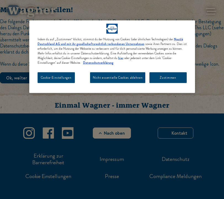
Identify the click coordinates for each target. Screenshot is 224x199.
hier (120, 58)
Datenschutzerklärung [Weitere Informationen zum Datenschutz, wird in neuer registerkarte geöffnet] (98, 62)
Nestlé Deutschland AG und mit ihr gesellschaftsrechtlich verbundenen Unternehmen (110, 41)
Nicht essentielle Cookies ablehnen (118, 77)
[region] (112, 56)
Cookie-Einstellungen (56, 77)
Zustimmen (168, 77)
